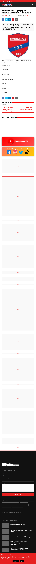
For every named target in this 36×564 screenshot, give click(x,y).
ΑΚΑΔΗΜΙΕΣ (26, 503)
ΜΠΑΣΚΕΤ (27, 15)
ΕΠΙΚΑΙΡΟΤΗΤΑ (16, 503)
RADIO (3, 506)
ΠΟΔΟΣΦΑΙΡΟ (4, 503)
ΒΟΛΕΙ (21, 503)
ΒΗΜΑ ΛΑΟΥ (14, 506)
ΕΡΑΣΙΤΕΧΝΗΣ (8, 506)
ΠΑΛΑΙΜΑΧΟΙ (20, 506)
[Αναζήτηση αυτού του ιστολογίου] (7, 465)
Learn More (16, 561)
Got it (22, 561)
